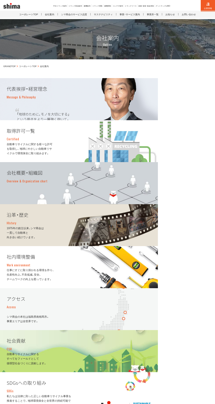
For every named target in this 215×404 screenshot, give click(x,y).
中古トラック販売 (119, 320)
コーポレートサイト (120, 375)
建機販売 (114, 337)
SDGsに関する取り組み (180, 375)
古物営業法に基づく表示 (20, 379)
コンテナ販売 (155, 326)
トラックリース (156, 331)
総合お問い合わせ (196, 320)
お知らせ (191, 326)
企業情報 (208, 6)
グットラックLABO (158, 342)
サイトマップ (203, 375)
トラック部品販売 (119, 326)
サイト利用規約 (195, 331)
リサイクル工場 (156, 375)
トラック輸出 (117, 342)
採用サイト (140, 375)
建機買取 (153, 320)
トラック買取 (117, 331)
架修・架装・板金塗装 (159, 337)
